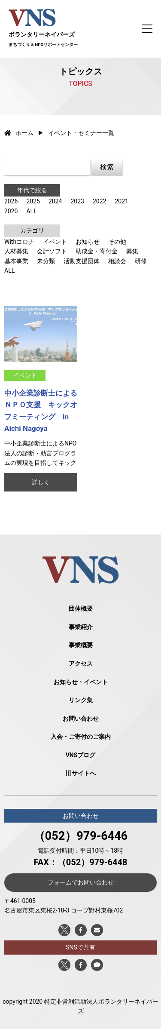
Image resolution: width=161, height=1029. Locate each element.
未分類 (46, 261)
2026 (11, 201)
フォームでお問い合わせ (81, 882)
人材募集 (16, 251)
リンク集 (81, 700)
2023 (77, 201)
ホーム (18, 132)
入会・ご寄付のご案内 (81, 736)
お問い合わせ (81, 718)
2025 (32, 201)
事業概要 (81, 645)
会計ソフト (52, 251)
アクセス (81, 663)
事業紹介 (81, 627)
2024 (55, 201)
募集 (132, 251)
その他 (117, 241)
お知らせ (88, 241)
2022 (99, 201)
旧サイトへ (81, 773)
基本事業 (16, 261)
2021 (121, 201)
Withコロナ (19, 241)
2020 (11, 211)
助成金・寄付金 (97, 251)
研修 (141, 261)
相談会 (117, 261)
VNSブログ (81, 755)
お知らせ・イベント (81, 682)
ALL (31, 211)
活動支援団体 (82, 261)
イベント (55, 241)
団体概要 (81, 608)
